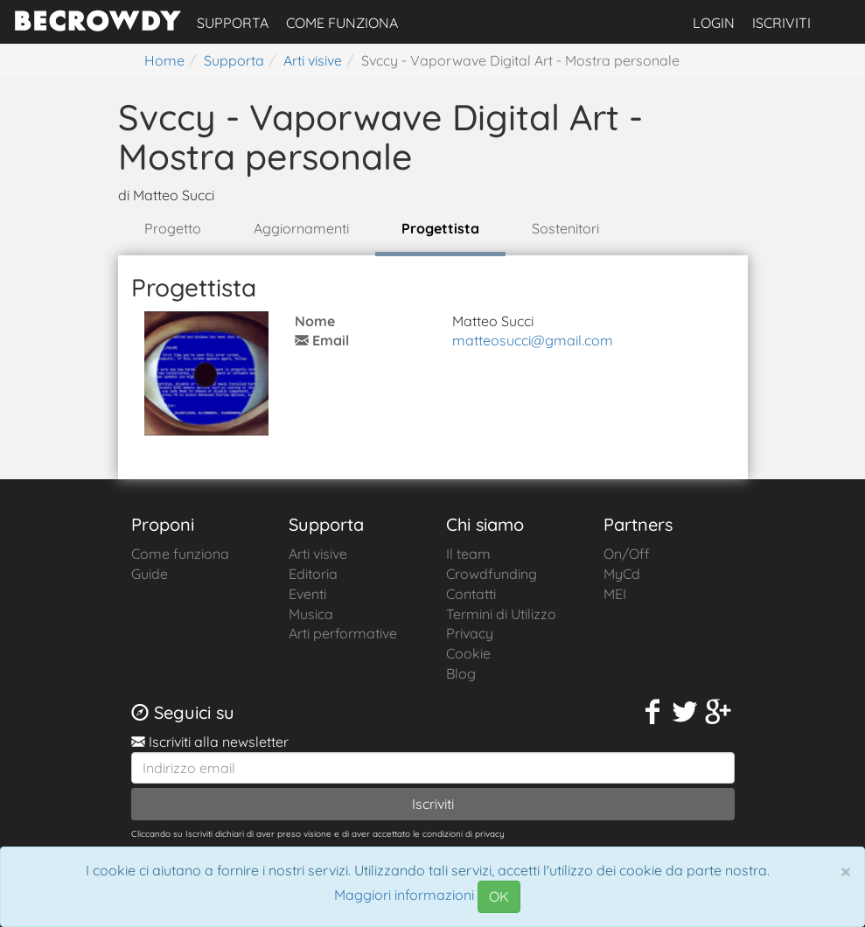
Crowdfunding (491, 573)
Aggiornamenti (301, 228)
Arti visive (318, 553)
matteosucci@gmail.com (532, 340)
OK (499, 896)
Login (714, 22)
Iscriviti (781, 22)
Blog (461, 673)
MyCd (621, 573)
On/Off (626, 553)
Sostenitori (565, 228)
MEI (614, 594)
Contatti (471, 594)
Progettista (440, 228)
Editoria (313, 573)
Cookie (468, 653)
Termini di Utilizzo (501, 614)
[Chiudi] (846, 871)
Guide (149, 573)
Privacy (469, 633)
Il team (468, 553)
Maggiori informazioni (404, 895)
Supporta (233, 22)
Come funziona (342, 22)
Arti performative (343, 633)
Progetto (172, 228)
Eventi (307, 594)
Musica (311, 614)
